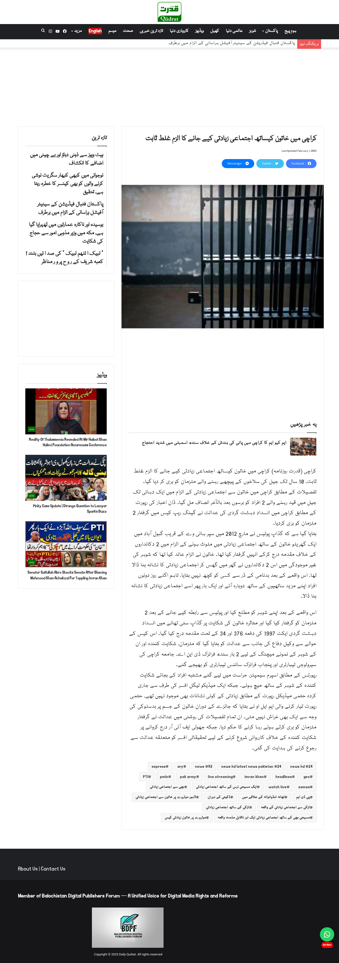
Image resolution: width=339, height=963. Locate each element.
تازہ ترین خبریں (151, 31)
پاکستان (271, 31)
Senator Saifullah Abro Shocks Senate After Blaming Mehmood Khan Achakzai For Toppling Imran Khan (67, 575)
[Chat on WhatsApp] (327, 934)
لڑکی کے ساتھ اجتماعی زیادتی (227, 807)
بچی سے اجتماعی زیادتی (167, 787)
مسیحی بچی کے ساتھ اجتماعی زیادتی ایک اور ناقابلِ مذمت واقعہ (264, 817)
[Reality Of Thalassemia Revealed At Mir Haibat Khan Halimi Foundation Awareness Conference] (66, 411)
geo (307, 776)
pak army (188, 776)
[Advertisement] (169, 86)
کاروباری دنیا (179, 31)
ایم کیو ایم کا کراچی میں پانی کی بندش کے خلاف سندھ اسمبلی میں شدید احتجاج (214, 443)
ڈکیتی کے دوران (219, 797)
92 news (203, 766)
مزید (78, 31)
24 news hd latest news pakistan (251, 766)
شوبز (252, 31)
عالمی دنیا (234, 31)
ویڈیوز (199, 31)
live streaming (220, 776)
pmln (164, 776)
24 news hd (301, 766)
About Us (28, 869)
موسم (112, 31)
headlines (283, 776)
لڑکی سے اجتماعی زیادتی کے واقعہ (285, 807)
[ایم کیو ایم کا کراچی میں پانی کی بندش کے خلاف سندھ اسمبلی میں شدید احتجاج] (303, 447)
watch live (278, 787)
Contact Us (53, 869)
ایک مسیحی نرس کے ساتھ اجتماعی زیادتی (226, 787)
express (159, 766)
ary (180, 766)
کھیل (214, 31)
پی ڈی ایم (303, 797)
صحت (128, 31)
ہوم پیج (290, 31)
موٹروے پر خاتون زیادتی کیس (185, 817)
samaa (304, 787)
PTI (145, 776)
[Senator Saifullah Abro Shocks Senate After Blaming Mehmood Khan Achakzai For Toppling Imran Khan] (66, 544)
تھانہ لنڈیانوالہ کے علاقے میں (263, 797)
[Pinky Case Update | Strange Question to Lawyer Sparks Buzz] (66, 478)
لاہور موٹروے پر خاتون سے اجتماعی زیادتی (166, 797)
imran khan (254, 776)
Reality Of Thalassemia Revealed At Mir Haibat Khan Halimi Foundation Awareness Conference (68, 442)
